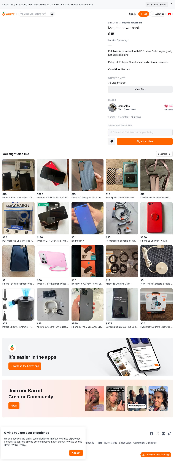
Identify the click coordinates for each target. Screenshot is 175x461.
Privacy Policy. (40, 437)
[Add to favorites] (111, 141)
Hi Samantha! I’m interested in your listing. (140, 132)
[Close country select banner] (172, 3)
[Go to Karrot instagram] (157, 433)
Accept (78, 445)
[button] (164, 154)
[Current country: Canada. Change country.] (170, 14)
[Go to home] (8, 14)
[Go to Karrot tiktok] (169, 433)
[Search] (52, 14)
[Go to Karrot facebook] (151, 433)
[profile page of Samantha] (112, 107)
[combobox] (34, 14)
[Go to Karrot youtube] (163, 433)
